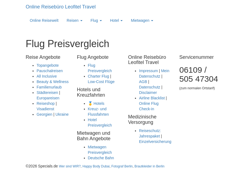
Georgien (44, 114)
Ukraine (62, 114)
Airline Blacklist (152, 98)
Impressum (148, 71)
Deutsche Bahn (101, 158)
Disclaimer (148, 92)
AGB (143, 81)
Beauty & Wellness (53, 81)
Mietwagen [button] (142, 20)
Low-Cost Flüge (101, 81)
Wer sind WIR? (70, 166)
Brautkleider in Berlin (149, 166)
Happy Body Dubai (96, 166)
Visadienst (45, 109)
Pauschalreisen (50, 71)
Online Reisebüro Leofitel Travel (61, 7)
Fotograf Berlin (122, 166)
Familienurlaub (49, 87)
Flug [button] (96, 20)
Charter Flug (98, 76)
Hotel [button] (116, 20)
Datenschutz (149, 87)
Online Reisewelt (44, 20)
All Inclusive (47, 76)
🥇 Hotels (96, 103)
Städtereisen (47, 92)
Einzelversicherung (155, 141)
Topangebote (48, 65)
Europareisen (48, 98)
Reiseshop (46, 103)
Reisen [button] (74, 20)
